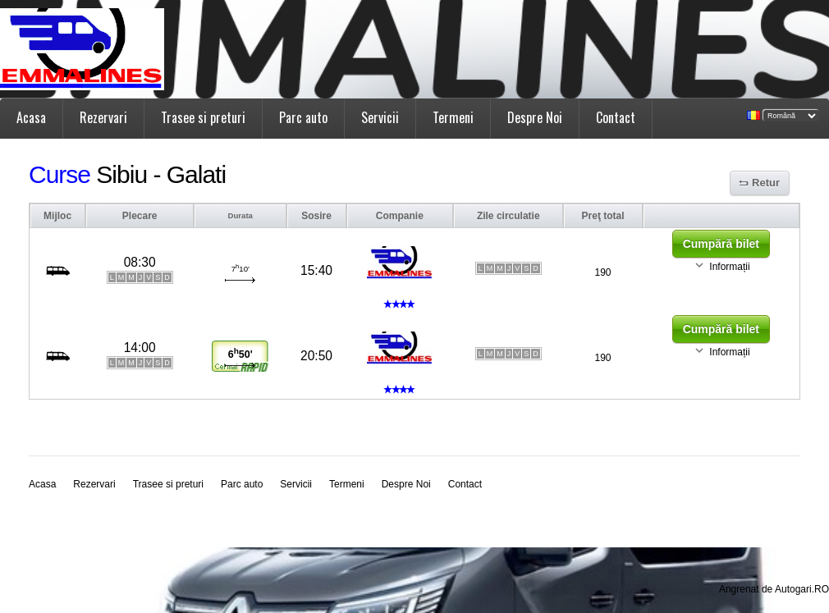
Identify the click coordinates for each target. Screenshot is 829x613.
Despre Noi (534, 117)
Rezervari (103, 117)
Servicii (380, 117)
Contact (615, 117)
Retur (766, 182)
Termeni (453, 117)
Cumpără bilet (721, 243)
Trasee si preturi (203, 117)
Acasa (31, 117)
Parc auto (303, 117)
